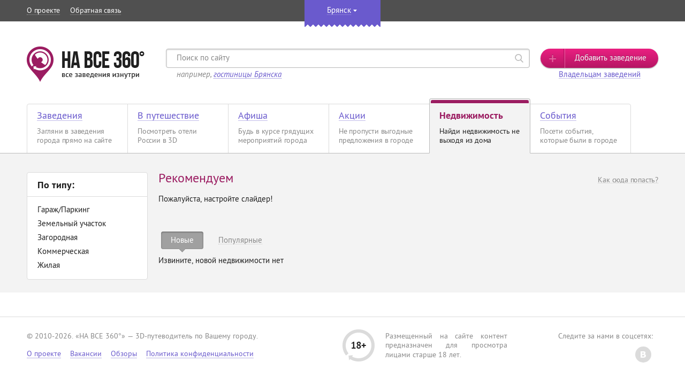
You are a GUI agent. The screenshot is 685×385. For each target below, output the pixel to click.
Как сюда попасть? (628, 180)
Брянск (339, 11)
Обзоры (124, 354)
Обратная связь (95, 11)
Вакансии (86, 354)
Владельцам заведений (600, 75)
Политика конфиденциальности (200, 354)
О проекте (43, 11)
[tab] (182, 240)
